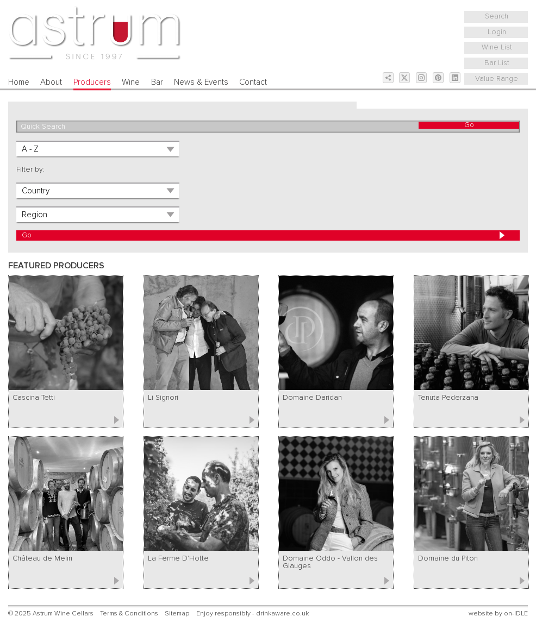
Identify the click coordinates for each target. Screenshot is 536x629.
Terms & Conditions (129, 613)
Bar (157, 82)
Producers (92, 82)
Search (496, 16)
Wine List (497, 47)
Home (18, 82)
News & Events (201, 82)
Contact (253, 82)
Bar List (496, 63)
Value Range (496, 79)
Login (497, 32)
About (51, 82)
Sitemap (177, 613)
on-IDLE (516, 613)
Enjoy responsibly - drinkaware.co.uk (252, 613)
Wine (131, 82)
